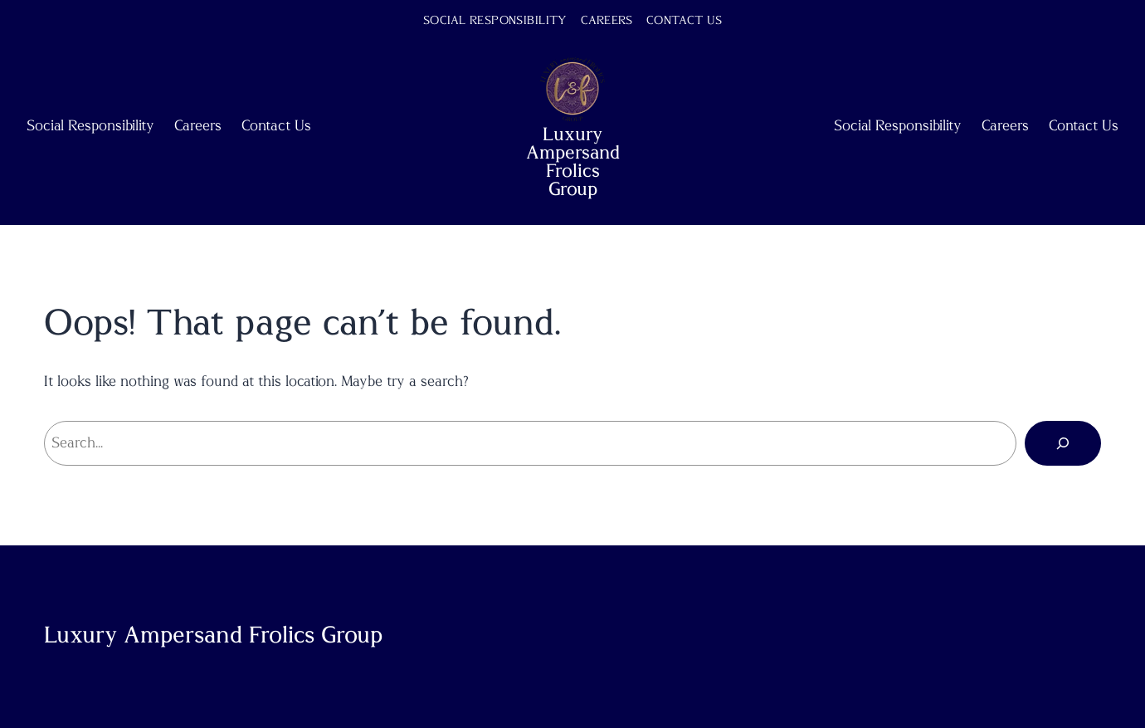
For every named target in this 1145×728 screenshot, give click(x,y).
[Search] (1063, 443)
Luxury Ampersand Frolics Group (573, 161)
